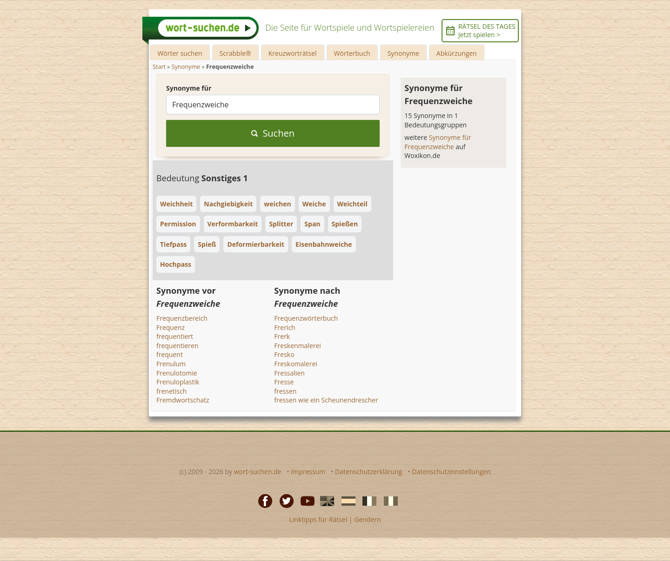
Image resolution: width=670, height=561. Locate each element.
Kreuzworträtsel (292, 53)
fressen (285, 391)
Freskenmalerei (297, 345)
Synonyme (403, 53)
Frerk (282, 336)
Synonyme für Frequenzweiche (437, 142)
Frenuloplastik (177, 381)
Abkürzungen (456, 53)
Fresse (284, 381)
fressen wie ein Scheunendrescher (326, 400)
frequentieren (177, 345)
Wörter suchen (179, 53)
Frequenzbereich (182, 318)
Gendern (367, 519)
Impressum (308, 471)
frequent (169, 354)
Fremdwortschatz (182, 400)
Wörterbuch (352, 53)
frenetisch (171, 391)
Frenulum (171, 363)
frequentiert (174, 336)
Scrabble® (235, 53)
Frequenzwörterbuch (306, 318)
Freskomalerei (295, 363)
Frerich (284, 327)
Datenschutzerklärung (368, 471)
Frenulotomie (176, 373)
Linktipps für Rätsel (318, 519)
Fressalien (289, 373)
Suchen (273, 133)
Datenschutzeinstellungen (451, 471)
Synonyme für (188, 88)
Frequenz (170, 327)
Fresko (284, 354)
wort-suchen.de (257, 471)
